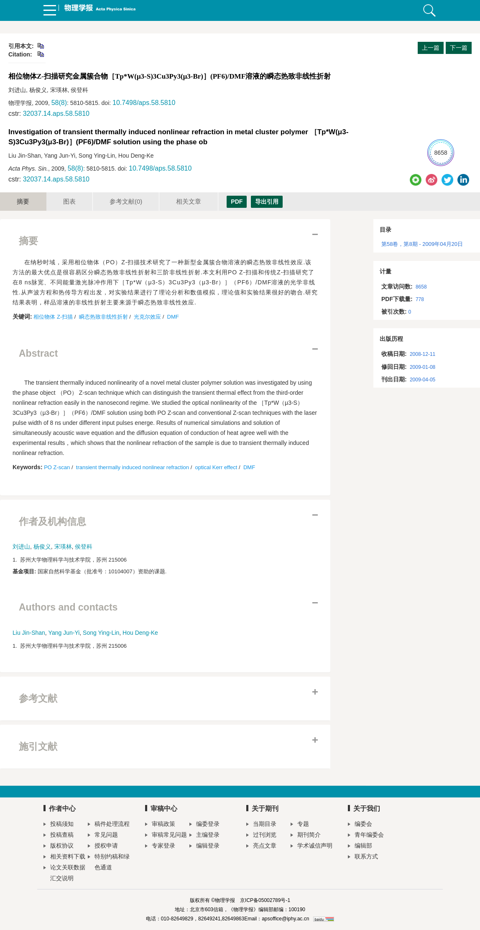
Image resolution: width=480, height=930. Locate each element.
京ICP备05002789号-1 (265, 900)
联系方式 (363, 857)
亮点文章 (261, 846)
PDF (237, 201)
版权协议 (58, 846)
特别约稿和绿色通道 (109, 862)
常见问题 (103, 835)
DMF (173, 317)
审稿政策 (160, 824)
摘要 (23, 201)
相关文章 (188, 201)
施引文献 (38, 746)
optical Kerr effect (216, 467)
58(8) (59, 102)
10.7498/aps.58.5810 (143, 102)
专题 (300, 824)
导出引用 (266, 201)
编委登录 (204, 824)
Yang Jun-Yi (64, 632)
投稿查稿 (58, 835)
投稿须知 (58, 824)
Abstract (38, 353)
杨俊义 (42, 546)
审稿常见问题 (166, 835)
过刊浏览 (261, 835)
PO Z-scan (57, 467)
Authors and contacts (68, 607)
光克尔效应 (147, 317)
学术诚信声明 (311, 846)
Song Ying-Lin (101, 632)
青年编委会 (366, 835)
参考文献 (126, 201)
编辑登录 (204, 846)
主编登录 (204, 835)
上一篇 (430, 47)
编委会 (360, 824)
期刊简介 (306, 835)
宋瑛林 (63, 546)
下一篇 (458, 47)
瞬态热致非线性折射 (103, 317)
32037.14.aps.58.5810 (56, 113)
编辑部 (360, 846)
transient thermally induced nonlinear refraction (132, 467)
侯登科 (83, 546)
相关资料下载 (64, 857)
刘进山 (21, 546)
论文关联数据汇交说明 (64, 872)
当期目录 (261, 824)
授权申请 (103, 846)
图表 (69, 201)
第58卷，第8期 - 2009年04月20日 (422, 244)
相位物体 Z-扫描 (53, 317)
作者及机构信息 (52, 521)
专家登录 (160, 846)
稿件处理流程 (109, 824)
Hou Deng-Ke (140, 632)
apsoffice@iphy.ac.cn (285, 919)
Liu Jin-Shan (29, 632)
